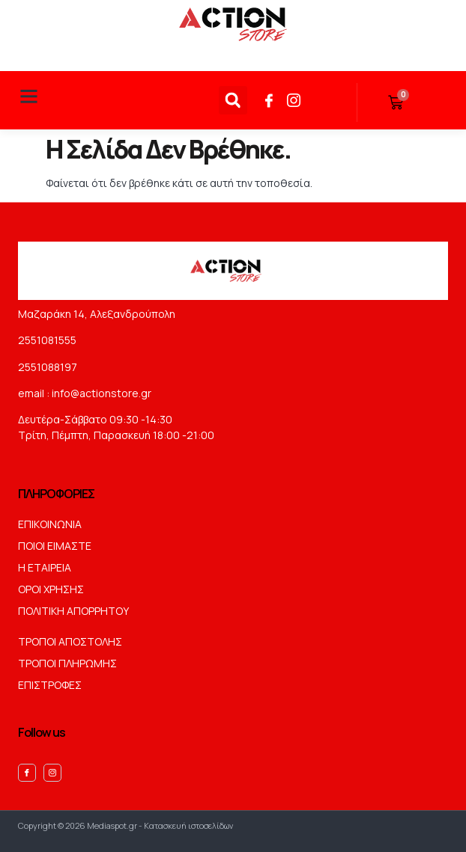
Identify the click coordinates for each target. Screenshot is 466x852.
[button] (29, 96)
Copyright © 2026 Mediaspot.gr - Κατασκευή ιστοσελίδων (125, 825)
